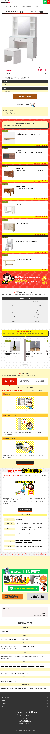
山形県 (37, 523)
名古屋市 (37, 536)
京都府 (25, 540)
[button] (46, 351)
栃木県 (21, 527)
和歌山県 (30, 542)
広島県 (33, 546)
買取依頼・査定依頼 (25, 96)
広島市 (36, 546)
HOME (3, 6)
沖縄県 (44, 688)
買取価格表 (8, 6)
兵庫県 (17, 542)
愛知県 (32, 536)
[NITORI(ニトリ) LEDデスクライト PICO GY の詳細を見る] (35, 346)
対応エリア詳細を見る (25, 509)
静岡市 (24, 536)
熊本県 (23, 688)
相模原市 (33, 529)
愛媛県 (25, 550)
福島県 (41, 523)
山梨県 (37, 534)
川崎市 (29, 529)
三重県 (17, 540)
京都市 (28, 540)
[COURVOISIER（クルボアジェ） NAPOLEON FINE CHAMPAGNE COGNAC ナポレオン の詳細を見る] (14, 346)
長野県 (41, 534)
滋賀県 (21, 540)
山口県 (41, 546)
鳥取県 (17, 546)
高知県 (29, 550)
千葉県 (39, 527)
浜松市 (28, 536)
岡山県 (25, 546)
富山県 (25, 534)
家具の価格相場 (16, 6)
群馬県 (25, 527)
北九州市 (7, 688)
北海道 (17, 519)
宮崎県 (35, 688)
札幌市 (20, 519)
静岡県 (21, 536)
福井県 (33, 534)
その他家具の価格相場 (26, 6)
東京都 (17, 529)
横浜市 (25, 529)
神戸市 (20, 542)
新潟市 (20, 534)
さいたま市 (33, 527)
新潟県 (17, 534)
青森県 (17, 523)
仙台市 (28, 523)
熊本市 (26, 688)
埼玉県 (29, 527)
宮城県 (25, 523)
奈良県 (25, 542)
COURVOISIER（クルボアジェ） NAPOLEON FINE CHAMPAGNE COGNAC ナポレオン (13, 358)
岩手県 (21, 523)
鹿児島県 (40, 688)
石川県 (29, 534)
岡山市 (28, 546)
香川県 (21, 550)
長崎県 (19, 688)
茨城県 (17, 527)
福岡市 (10, 688)
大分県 (31, 688)
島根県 (21, 546)
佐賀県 (15, 688)
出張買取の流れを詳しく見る (25, 462)
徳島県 (17, 550)
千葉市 (42, 527)
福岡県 (2, 688)
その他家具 (5, 130)
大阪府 (33, 540)
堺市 (40, 540)
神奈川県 (22, 529)
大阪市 (36, 540)
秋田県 (33, 523)
